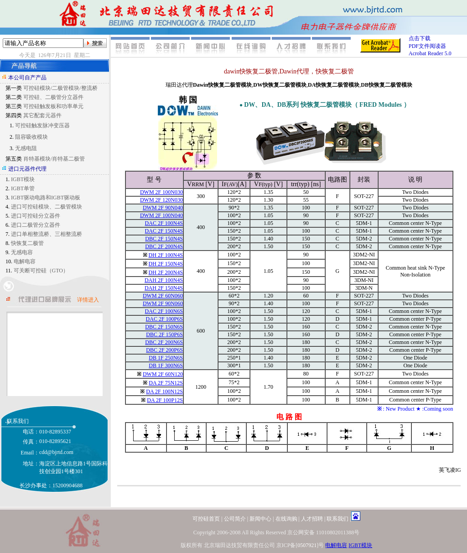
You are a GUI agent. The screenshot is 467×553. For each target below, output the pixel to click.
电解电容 (25, 261)
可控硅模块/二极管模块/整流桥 (60, 88)
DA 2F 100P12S (165, 400)
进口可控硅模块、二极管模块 (46, 206)
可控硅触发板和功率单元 (53, 106)
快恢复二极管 (27, 243)
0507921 (307, 545)
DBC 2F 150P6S (164, 334)
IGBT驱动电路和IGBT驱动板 (45, 197)
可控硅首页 (206, 519)
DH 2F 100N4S (166, 255)
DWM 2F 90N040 (163, 207)
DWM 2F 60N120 (163, 374)
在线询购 (286, 519)
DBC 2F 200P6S (164, 350)
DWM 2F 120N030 (161, 200)
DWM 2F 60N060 (163, 295)
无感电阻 (26, 148)
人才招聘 (312, 519)
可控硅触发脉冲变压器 (42, 125)
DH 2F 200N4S (166, 272)
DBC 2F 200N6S (164, 342)
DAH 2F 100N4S (164, 280)
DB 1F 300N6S (166, 365)
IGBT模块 (23, 179)
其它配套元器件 (42, 115)
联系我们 (337, 519)
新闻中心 (260, 519)
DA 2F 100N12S (164, 391)
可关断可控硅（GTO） (41, 270)
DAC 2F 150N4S (164, 231)
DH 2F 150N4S (166, 264)
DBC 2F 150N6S (164, 326)
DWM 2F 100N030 (161, 192)
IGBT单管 (23, 188)
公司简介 (235, 519)
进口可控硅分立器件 (35, 216)
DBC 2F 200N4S (164, 246)
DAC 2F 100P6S (164, 319)
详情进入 (88, 300)
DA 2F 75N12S (166, 383)
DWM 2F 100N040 (161, 215)
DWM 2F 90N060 (163, 303)
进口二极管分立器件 (35, 225)
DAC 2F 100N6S (164, 311)
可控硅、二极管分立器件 (53, 97)
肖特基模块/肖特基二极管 (54, 159)
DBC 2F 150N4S (164, 238)
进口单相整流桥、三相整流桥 (46, 234)
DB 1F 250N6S (166, 358)
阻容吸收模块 (31, 137)
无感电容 (22, 252)
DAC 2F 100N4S (164, 223)
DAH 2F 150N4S (164, 288)
